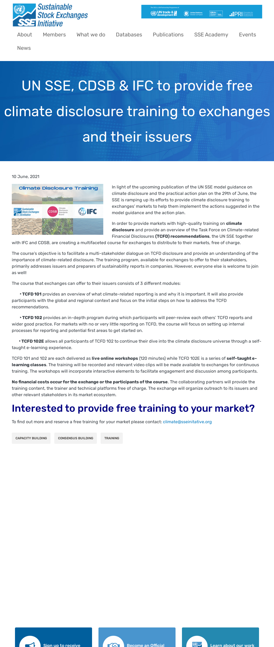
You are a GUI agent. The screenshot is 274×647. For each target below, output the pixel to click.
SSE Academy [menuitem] (211, 34)
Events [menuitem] (247, 34)
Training (111, 438)
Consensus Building (75, 438)
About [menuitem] (24, 34)
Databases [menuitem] (129, 34)
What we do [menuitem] (91, 34)
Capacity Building (31, 438)
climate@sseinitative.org (187, 421)
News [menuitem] (24, 48)
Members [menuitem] (54, 34)
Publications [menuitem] (168, 34)
